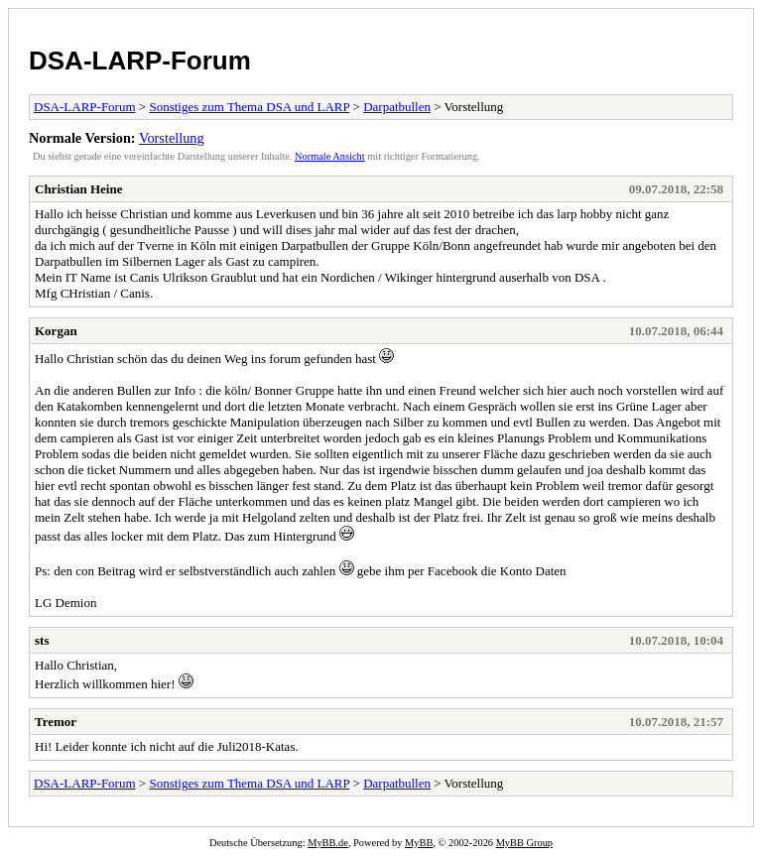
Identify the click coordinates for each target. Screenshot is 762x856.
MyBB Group (524, 842)
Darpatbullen (397, 106)
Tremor (55, 721)
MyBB (419, 842)
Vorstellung (171, 138)
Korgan (56, 330)
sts (42, 640)
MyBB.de (328, 842)
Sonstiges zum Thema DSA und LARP (249, 106)
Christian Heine (78, 189)
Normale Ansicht (330, 156)
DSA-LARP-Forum (140, 60)
